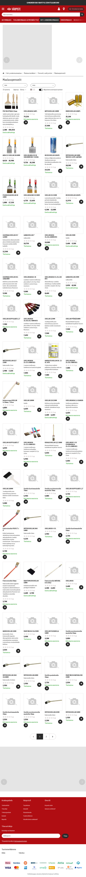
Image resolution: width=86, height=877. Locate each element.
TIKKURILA (21, 853)
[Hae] (82, 14)
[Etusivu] (14, 9)
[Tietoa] (63, 8)
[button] (20, 841)
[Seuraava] (52, 736)
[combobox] (43, 14)
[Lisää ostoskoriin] (26, 122)
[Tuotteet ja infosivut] (4, 9)
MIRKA (3, 853)
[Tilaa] (65, 836)
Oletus (23, 90)
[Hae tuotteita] (43, 14)
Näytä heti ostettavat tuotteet (53, 90)
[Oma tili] (59, 8)
